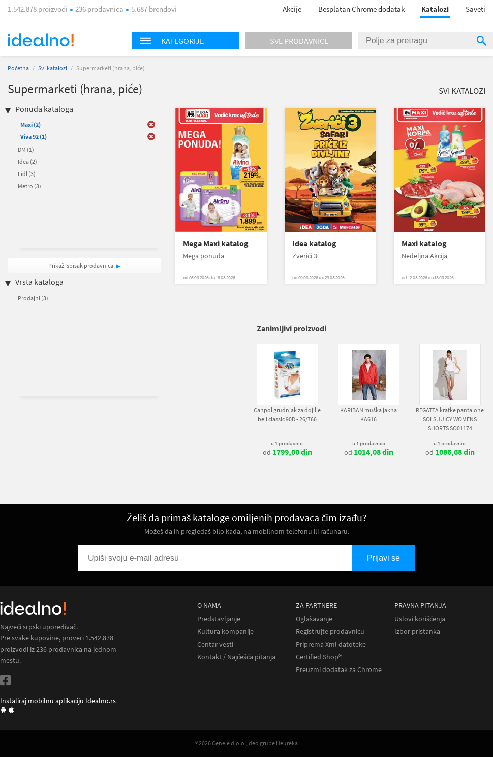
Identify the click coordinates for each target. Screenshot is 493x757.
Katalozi (435, 9)
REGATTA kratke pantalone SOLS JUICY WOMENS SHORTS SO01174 (450, 419)
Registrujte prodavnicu (330, 631)
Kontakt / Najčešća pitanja (236, 657)
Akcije (292, 9)
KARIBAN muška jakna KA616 (368, 414)
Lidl (27, 174)
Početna (18, 68)
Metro (29, 186)
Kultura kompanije (225, 631)
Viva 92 (33, 136)
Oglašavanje (314, 619)
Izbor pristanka (417, 631)
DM (26, 149)
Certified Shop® (319, 657)
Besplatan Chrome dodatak (361, 9)
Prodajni (33, 298)
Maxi (30, 124)
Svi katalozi (52, 68)
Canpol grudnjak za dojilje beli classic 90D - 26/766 (287, 414)
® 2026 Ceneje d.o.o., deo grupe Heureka (246, 743)
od (287, 452)
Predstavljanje (218, 619)
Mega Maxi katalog (216, 243)
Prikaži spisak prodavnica (80, 265)
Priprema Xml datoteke (331, 644)
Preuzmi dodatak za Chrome (339, 669)
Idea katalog (314, 243)
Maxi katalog (424, 243)
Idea (27, 161)
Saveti (475, 9)
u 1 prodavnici (287, 443)
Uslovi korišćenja (419, 619)
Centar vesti (215, 644)
